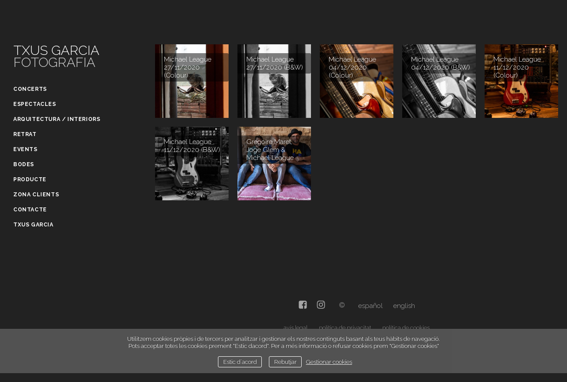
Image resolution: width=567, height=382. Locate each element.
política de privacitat (345, 327)
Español (370, 306)
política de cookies (406, 327)
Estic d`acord (240, 361)
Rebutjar (285, 361)
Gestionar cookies (329, 361)
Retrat (25, 134)
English (404, 306)
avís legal (295, 327)
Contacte (30, 210)
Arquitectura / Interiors (56, 119)
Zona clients (36, 194)
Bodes (23, 164)
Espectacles (34, 104)
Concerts (30, 89)
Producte (30, 179)
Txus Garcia (33, 225)
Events (25, 149)
